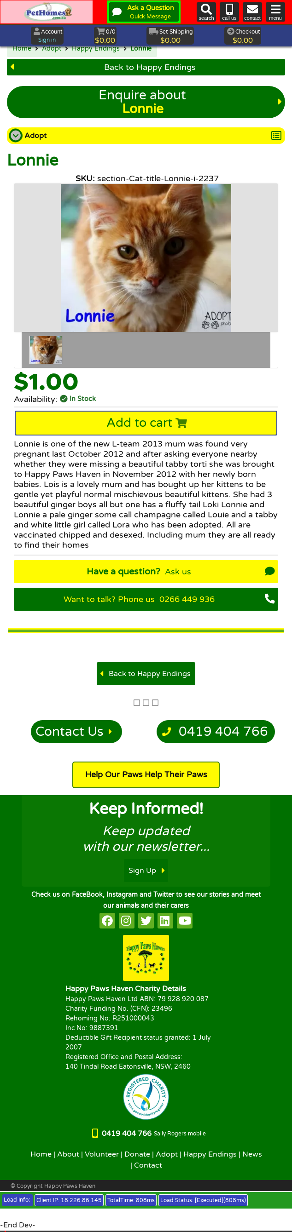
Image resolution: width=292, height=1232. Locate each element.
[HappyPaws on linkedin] (165, 920)
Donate (137, 1154)
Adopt (51, 48)
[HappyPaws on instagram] (126, 920)
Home (21, 48)
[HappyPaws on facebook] (107, 920)
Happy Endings (96, 48)
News (252, 1154)
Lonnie (141, 48)
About (68, 1154)
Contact (148, 1165)
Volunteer (102, 1154)
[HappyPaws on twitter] (146, 920)
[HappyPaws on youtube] (185, 920)
